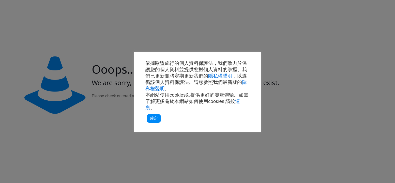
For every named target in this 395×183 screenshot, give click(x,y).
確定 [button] (154, 118)
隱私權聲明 (220, 76)
